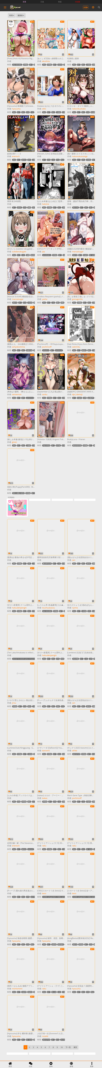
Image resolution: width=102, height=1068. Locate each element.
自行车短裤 (34, 897)
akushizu (46, 61)
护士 (23, 1040)
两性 (93, 802)
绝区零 (75, 255)
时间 (11, 15)
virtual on (46, 350)
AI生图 (77, 2)
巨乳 (27, 112)
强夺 (29, 160)
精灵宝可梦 (76, 754)
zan (73, 560)
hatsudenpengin (19, 607)
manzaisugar (78, 251)
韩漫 (60, 2)
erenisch (16, 156)
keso (44, 893)
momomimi (17, 988)
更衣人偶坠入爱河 (18, 493)
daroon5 (46, 750)
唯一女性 (92, 255)
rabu (44, 845)
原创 (44, 65)
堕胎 (18, 802)
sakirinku (76, 347)
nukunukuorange (79, 156)
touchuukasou (48, 607)
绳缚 (62, 659)
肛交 (83, 65)
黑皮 (32, 944)
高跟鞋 (30, 992)
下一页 (68, 1047)
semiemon (17, 394)
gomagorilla (77, 299)
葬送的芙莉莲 (77, 445)
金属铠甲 (91, 398)
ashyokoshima (18, 347)
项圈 (29, 208)
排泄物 (88, 160)
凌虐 (33, 160)
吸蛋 (63, 754)
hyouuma (16, 108)
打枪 (93, 350)
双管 (63, 564)
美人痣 (54, 992)
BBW (29, 706)
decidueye (64, 1040)
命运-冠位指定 (17, 65)
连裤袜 (54, 944)
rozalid (45, 1036)
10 (62, 1047)
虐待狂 (24, 160)
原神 (14, 754)
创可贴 (58, 445)
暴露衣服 (29, 350)
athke (74, 750)
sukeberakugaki (19, 251)
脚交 (89, 350)
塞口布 (34, 208)
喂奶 (63, 802)
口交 (32, 112)
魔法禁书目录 (47, 564)
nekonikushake (79, 108)
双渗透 (93, 112)
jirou (14, 703)
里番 (24, 2)
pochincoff (47, 347)
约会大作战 (46, 445)
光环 (90, 659)
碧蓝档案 (75, 659)
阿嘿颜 (25, 65)
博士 (90, 208)
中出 (57, 160)
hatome (45, 204)
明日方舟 (75, 208)
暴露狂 (33, 255)
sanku (44, 394)
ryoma (75, 607)
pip (43, 251)
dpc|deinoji (77, 394)
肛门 (30, 65)
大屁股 (88, 65)
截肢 (29, 802)
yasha (44, 299)
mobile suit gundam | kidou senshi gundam (57, 897)
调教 (62, 303)
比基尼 (60, 65)
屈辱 (84, 398)
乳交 (62, 160)
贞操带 (24, 992)
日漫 (42, 2)
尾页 (75, 1047)
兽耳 (86, 208)
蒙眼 (93, 564)
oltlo (44, 108)
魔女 (57, 303)
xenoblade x (47, 255)
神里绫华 (61, 944)
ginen (14, 442)
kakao (44, 798)
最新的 (21, 15)
